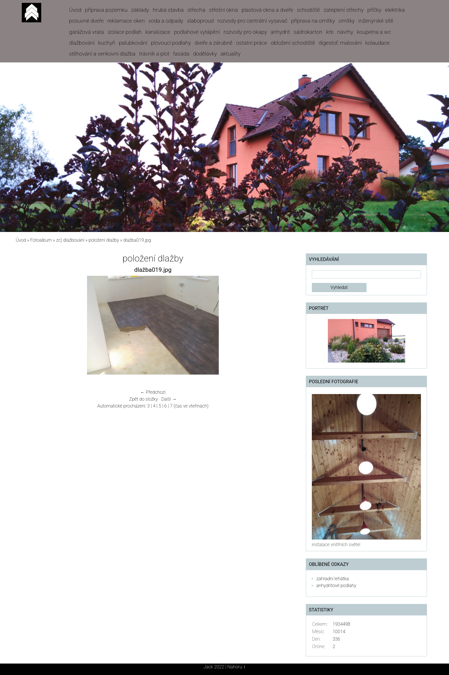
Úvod (75, 10)
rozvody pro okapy (245, 32)
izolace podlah (125, 32)
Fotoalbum (41, 240)
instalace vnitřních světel (336, 544)
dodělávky (205, 53)
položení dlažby (103, 240)
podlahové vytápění (197, 32)
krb (330, 32)
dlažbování (81, 43)
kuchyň (106, 43)
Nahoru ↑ (236, 667)
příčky (374, 10)
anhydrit (280, 32)
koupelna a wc (374, 32)
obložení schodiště (293, 43)
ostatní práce (251, 43)
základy (140, 10)
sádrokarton (308, 32)
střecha (196, 10)
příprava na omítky (313, 20)
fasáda (181, 53)
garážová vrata (86, 32)
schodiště (308, 10)
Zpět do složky (143, 399)
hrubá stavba (168, 10)
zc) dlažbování (70, 240)
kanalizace (157, 32)
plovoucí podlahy (171, 43)
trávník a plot (154, 53)
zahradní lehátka (332, 578)
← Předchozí (153, 392)
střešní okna (223, 10)
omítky (347, 20)
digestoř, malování (340, 43)
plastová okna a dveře (267, 10)
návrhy (345, 32)
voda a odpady (165, 20)
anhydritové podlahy (336, 585)
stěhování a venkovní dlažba (102, 53)
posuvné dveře (86, 20)
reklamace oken (126, 20)
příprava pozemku (106, 10)
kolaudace (377, 43)
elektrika (395, 10)
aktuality (230, 53)
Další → (169, 399)
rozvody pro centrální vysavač (252, 20)
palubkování (133, 43)
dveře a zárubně (214, 43)
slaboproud (200, 20)
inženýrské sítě (376, 20)
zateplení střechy (344, 10)
